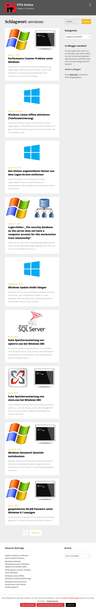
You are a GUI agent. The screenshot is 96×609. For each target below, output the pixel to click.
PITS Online (25, 5)
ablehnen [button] (70, 605)
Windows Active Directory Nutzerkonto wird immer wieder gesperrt (16, 584)
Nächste (35, 532)
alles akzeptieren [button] (28, 605)
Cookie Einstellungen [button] (70, 598)
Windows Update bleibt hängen (27, 287)
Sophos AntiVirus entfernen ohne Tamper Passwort (16, 556)
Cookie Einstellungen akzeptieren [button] (50, 605)
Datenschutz (52, 601)
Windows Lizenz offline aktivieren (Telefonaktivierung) (18, 577)
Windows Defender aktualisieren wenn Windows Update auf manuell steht (17, 564)
